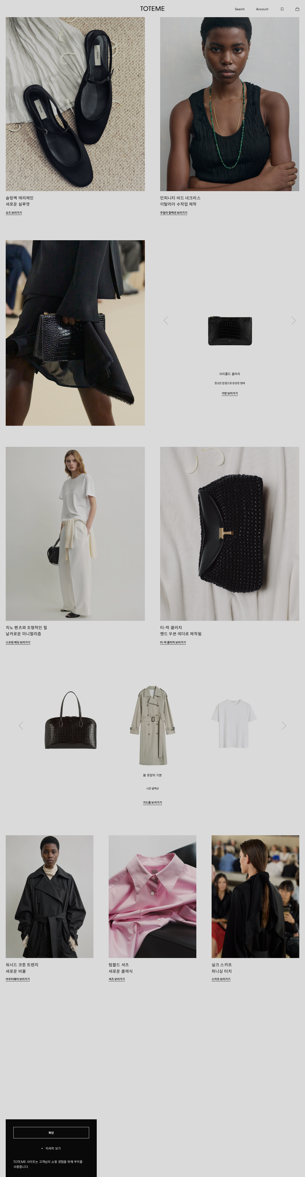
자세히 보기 (51, 1148)
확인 (51, 1133)
